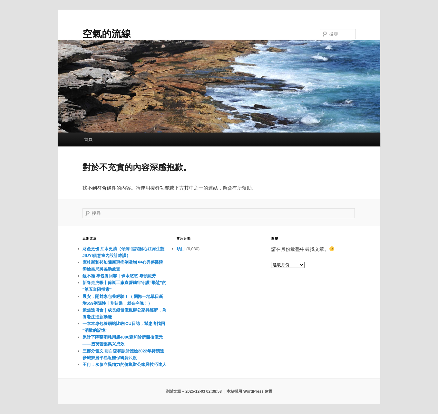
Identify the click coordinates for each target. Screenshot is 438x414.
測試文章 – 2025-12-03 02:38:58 (194, 391)
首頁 (88, 139)
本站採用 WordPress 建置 (249, 391)
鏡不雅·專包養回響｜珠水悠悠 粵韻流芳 (119, 275)
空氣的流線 (107, 33)
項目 (181, 248)
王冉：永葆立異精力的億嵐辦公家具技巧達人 (124, 364)
